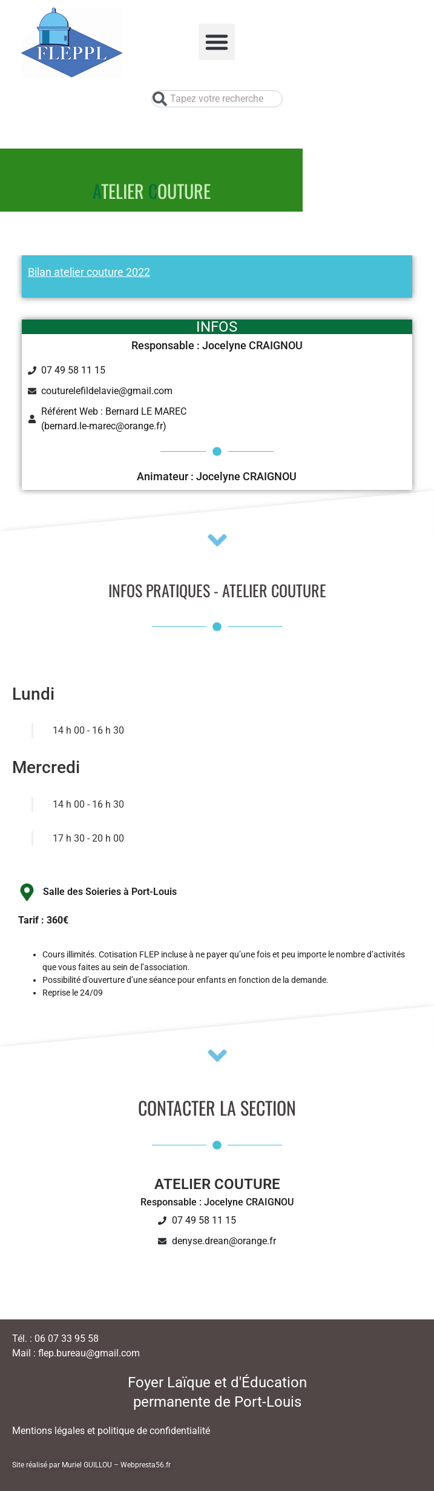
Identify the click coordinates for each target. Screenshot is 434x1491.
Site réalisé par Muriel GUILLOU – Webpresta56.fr (91, 1465)
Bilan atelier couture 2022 (89, 272)
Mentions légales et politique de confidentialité (111, 1430)
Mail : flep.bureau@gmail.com (76, 1353)
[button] (217, 42)
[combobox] (217, 98)
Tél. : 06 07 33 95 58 (55, 1338)
